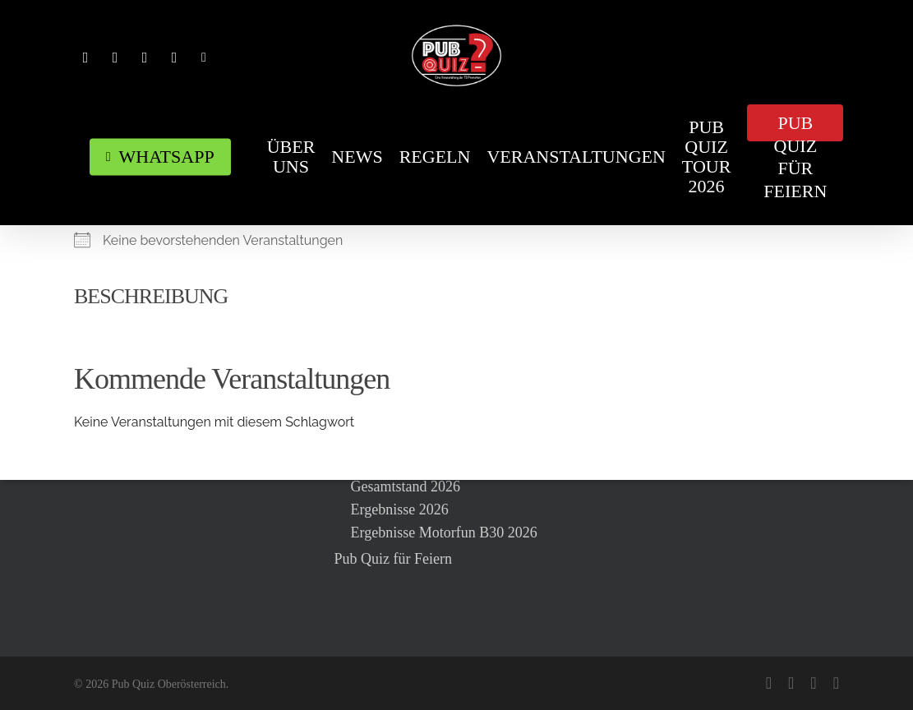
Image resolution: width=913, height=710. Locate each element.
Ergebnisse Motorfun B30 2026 (444, 532)
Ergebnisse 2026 (400, 509)
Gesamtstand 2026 (405, 486)
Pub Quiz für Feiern (393, 559)
